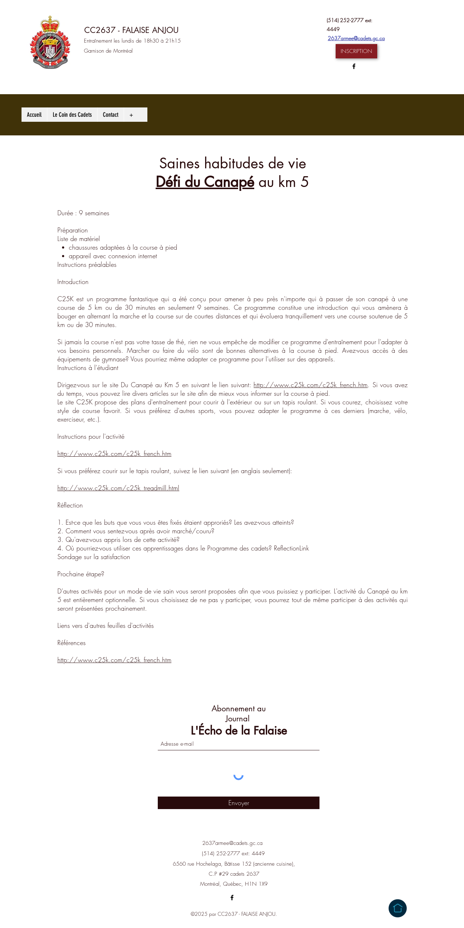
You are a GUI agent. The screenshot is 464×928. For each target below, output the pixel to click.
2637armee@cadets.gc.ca (356, 38)
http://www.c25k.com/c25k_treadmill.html (118, 488)
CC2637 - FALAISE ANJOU (131, 30)
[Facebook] (354, 66)
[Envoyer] (238, 803)
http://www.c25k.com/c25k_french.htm (311, 384)
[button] (356, 51)
